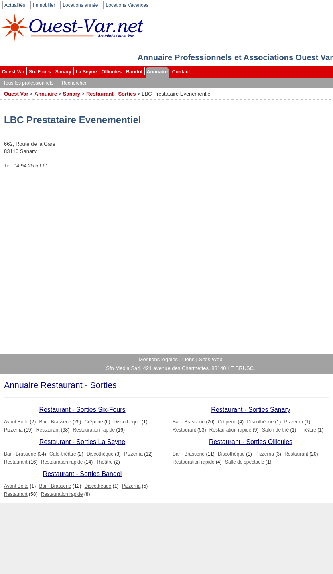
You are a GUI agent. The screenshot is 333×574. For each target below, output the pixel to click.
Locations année (80, 5)
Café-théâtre (62, 454)
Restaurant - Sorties (111, 94)
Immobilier (44, 5)
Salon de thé (275, 430)
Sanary (63, 72)
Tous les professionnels (28, 83)
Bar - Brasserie (55, 422)
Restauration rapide (94, 430)
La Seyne (86, 72)
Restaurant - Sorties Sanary (250, 409)
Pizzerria (13, 430)
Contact (181, 72)
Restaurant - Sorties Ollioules (250, 441)
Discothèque (127, 422)
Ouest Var (13, 72)
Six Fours (40, 72)
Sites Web (210, 359)
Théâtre (308, 430)
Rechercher (74, 83)
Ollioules (111, 72)
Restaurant (48, 430)
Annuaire (157, 72)
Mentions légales (158, 359)
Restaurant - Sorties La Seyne (82, 441)
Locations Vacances (127, 5)
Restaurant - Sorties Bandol (82, 473)
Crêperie (94, 422)
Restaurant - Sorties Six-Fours (82, 409)
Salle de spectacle (244, 462)
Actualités (14, 5)
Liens (188, 359)
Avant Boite (16, 422)
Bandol (134, 72)
